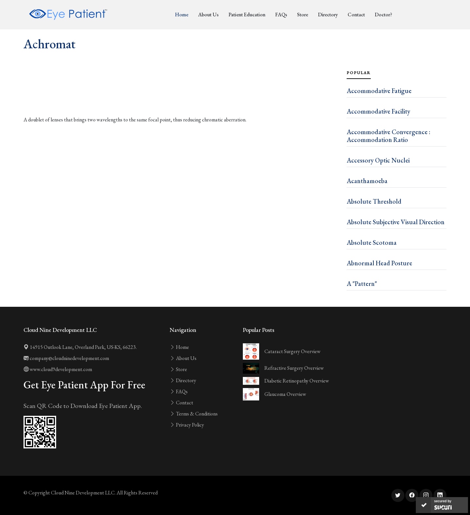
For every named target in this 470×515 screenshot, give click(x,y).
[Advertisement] (181, 98)
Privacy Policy (187, 424)
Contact (356, 14)
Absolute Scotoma (372, 242)
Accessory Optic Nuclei (378, 160)
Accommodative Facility (378, 111)
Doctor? (383, 14)
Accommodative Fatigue (379, 90)
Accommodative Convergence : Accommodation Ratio (388, 136)
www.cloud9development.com (58, 369)
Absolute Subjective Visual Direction (396, 222)
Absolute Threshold (374, 201)
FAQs (281, 14)
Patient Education (246, 14)
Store (302, 14)
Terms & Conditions (194, 413)
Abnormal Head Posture (379, 263)
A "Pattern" (362, 283)
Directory (328, 14)
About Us (208, 14)
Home (181, 14)
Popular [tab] (359, 72)
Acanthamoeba (367, 181)
